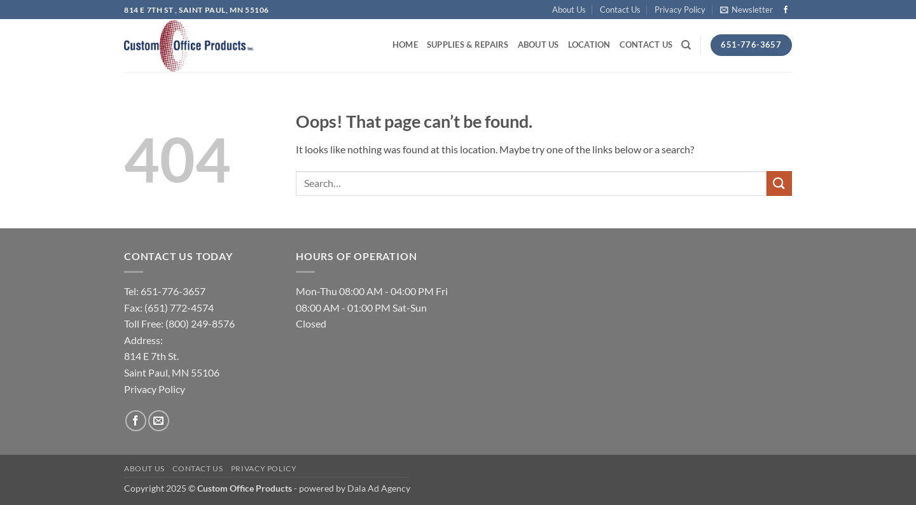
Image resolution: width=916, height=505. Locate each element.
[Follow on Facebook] (785, 10)
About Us (569, 9)
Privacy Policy (680, 9)
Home (405, 44)
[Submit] (779, 183)
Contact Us (620, 9)
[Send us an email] (158, 420)
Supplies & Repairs (468, 44)
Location (589, 44)
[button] (746, 9)
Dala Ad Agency (378, 488)
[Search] (686, 45)
